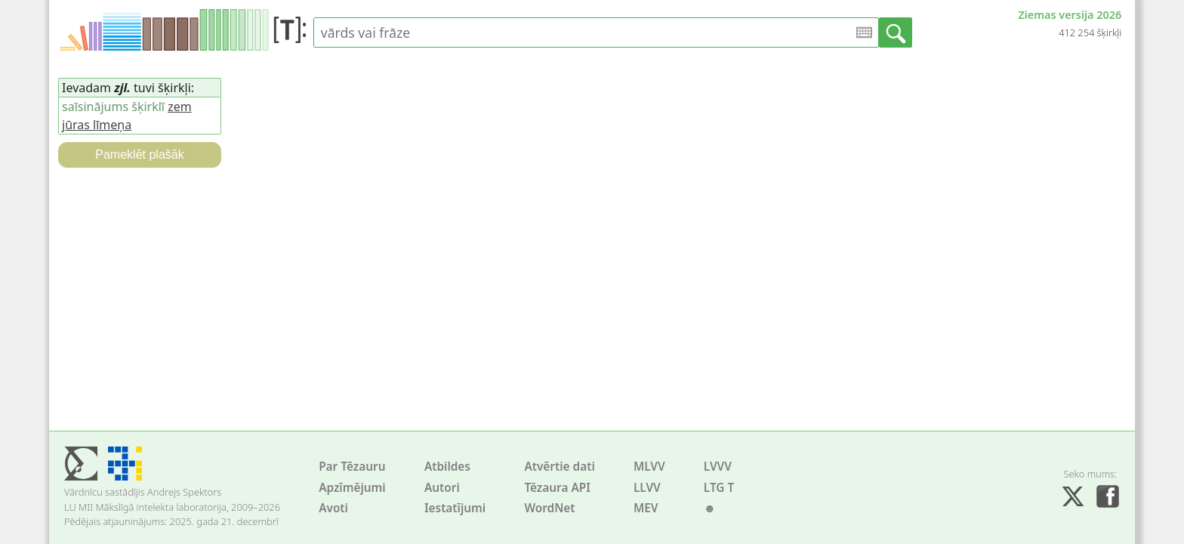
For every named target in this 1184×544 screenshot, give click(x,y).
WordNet (549, 508)
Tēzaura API (557, 488)
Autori (442, 488)
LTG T (719, 488)
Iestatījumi (455, 508)
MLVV (649, 466)
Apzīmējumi (352, 488)
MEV (646, 508)
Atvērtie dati (559, 466)
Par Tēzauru (352, 466)
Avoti (333, 508)
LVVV (718, 466)
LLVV (647, 488)
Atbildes (447, 466)
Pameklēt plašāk (139, 154)
